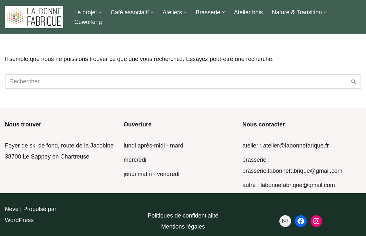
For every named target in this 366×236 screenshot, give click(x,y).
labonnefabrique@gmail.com (298, 185)
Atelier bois (248, 12)
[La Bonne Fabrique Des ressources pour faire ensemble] (34, 17)
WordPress (19, 220)
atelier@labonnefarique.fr (296, 145)
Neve (11, 209)
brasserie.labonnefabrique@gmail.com (292, 171)
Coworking (88, 22)
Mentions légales (183, 226)
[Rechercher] (176, 81)
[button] (100, 12)
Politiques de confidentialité (183, 215)
